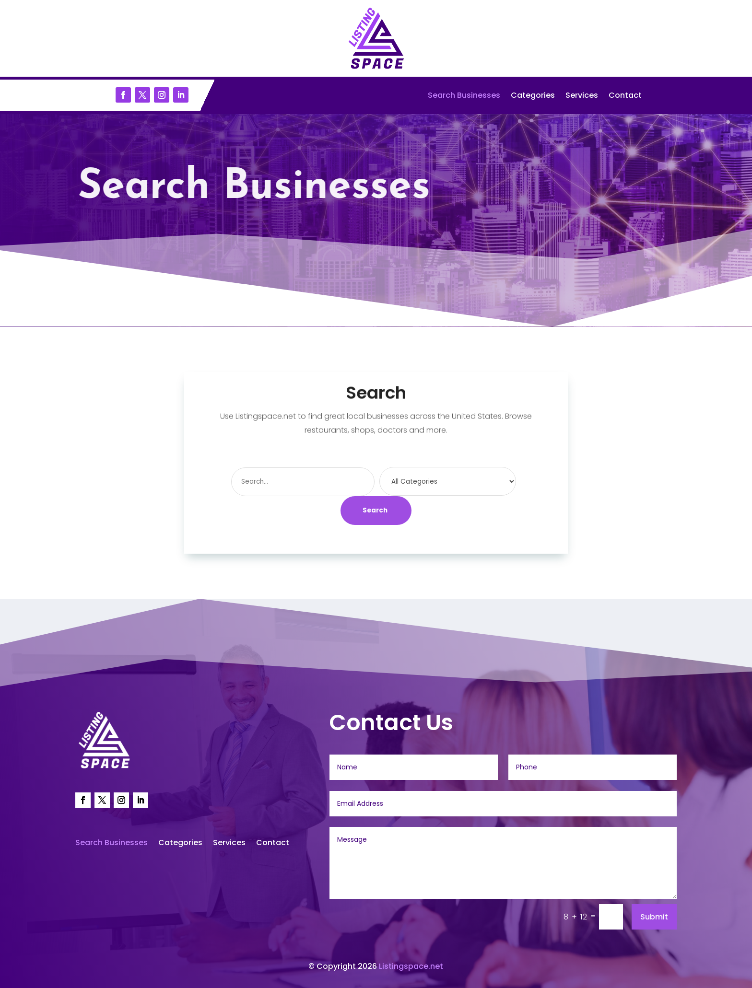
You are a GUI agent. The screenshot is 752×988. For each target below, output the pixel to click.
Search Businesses (464, 96)
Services (581, 96)
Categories (533, 96)
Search (375, 510)
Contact (625, 96)
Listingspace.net (411, 966)
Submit (654, 916)
